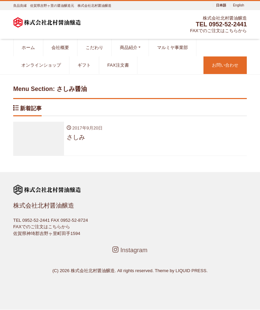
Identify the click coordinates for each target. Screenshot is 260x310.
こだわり (94, 47)
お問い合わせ (225, 65)
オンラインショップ (41, 65)
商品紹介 (128, 47)
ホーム (28, 47)
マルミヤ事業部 (172, 47)
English (238, 5)
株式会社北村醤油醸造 (93, 270)
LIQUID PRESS (191, 270)
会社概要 (60, 47)
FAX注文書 (118, 65)
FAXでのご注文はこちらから (218, 30)
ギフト (84, 65)
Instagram (129, 250)
